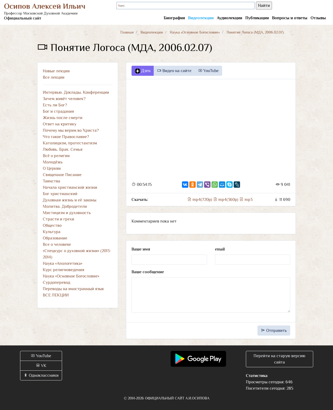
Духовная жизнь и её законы (69, 200)
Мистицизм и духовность (67, 212)
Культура (51, 231)
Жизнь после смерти (62, 117)
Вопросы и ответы (289, 18)
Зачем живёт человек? (64, 98)
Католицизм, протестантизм (70, 143)
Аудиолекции (229, 18)
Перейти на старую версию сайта (279, 359)
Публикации (257, 18)
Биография (174, 18)
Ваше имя (141, 249)
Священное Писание (62, 174)
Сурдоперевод (56, 282)
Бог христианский (60, 193)
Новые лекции (56, 71)
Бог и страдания (58, 111)
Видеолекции (201, 18)
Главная (127, 32)
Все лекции (53, 77)
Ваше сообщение (148, 272)
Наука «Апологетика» (62, 263)
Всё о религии (56, 155)
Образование (55, 238)
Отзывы (318, 18)
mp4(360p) (226, 199)
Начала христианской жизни (70, 187)
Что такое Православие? (66, 136)
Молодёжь (53, 162)
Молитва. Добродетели (65, 206)
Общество (52, 225)
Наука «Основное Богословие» (195, 32)
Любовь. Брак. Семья (62, 149)
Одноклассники (41, 375)
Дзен (143, 71)
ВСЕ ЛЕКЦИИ (56, 295)
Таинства (51, 181)
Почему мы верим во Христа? (71, 130)
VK (41, 365)
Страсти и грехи (58, 219)
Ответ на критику (59, 124)
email (220, 249)
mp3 (245, 199)
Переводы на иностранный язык (73, 288)
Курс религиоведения (63, 269)
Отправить (274, 330)
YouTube (208, 70)
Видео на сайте (174, 70)
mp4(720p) (200, 199)
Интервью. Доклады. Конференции (76, 92)
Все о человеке (57, 244)
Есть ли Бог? (55, 105)
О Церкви (52, 168)
